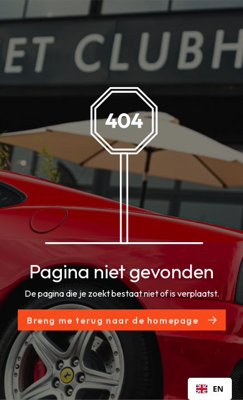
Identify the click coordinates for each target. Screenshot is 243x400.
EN (209, 388)
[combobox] (210, 389)
